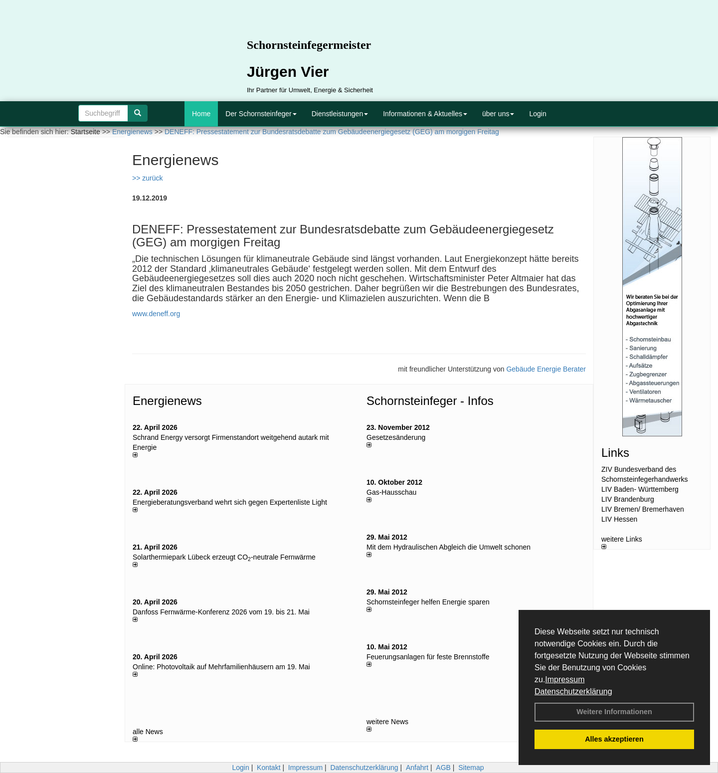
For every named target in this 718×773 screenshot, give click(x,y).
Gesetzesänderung (395, 437)
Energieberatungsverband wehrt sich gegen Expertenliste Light (230, 502)
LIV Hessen (619, 519)
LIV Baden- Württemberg (640, 489)
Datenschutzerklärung (573, 691)
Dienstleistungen (340, 114)
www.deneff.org (156, 314)
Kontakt (268, 768)
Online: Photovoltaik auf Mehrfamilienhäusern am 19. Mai (221, 667)
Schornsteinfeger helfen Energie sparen (428, 602)
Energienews (167, 400)
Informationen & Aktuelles (425, 114)
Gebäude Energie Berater (546, 369)
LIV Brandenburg (627, 499)
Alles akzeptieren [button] (614, 739)
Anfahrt (417, 768)
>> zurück (147, 178)
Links (615, 452)
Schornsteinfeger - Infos (430, 400)
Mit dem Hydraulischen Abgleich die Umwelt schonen (448, 547)
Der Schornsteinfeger (260, 114)
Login (537, 114)
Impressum (564, 679)
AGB (443, 768)
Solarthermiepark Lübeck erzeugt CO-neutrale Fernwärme (224, 557)
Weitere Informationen (614, 712)
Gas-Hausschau (391, 492)
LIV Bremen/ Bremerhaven (642, 509)
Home (201, 114)
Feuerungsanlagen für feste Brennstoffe (427, 657)
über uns (498, 114)
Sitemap (471, 768)
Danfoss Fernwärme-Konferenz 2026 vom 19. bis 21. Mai (221, 612)
